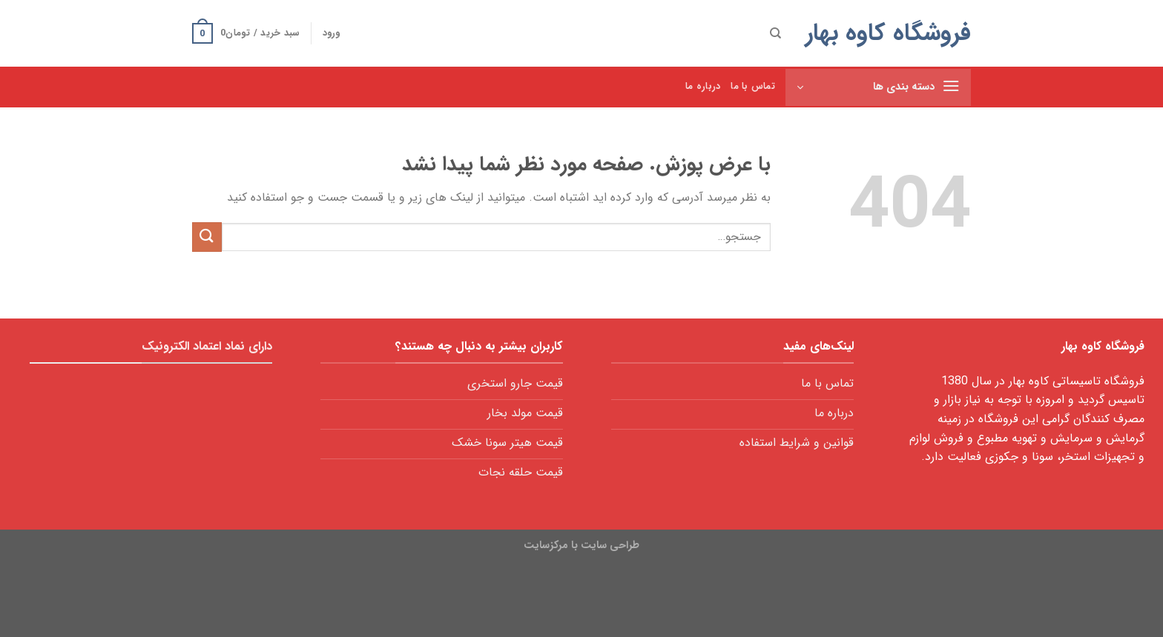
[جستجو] (775, 33)
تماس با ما (753, 86)
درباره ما (702, 86)
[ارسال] (207, 236)
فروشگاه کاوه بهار (888, 33)
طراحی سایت (610, 545)
